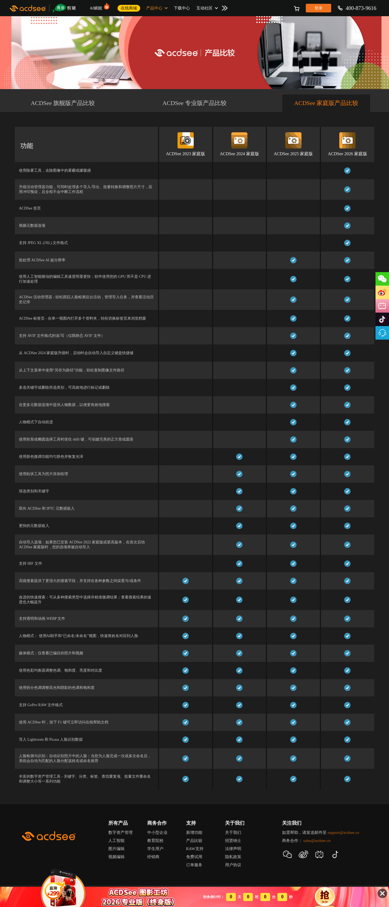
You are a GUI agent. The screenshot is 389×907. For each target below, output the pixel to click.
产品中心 (154, 8)
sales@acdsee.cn (317, 840)
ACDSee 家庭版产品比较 (326, 103)
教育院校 (155, 840)
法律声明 (233, 849)
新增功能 (194, 832)
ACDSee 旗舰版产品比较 (63, 103)
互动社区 (204, 8)
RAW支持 (194, 849)
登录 (318, 8)
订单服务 (194, 865)
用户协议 (233, 865)
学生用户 (155, 849)
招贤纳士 (233, 840)
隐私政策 (233, 857)
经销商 (153, 857)
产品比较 (194, 840)
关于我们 (233, 832)
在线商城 (129, 8)
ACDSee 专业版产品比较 (194, 103)
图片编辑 (116, 849)
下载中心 (182, 8)
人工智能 (116, 840)
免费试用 (194, 857)
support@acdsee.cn (343, 832)
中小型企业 (157, 832)
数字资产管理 (120, 832)
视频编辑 (116, 857)
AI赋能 (97, 6)
